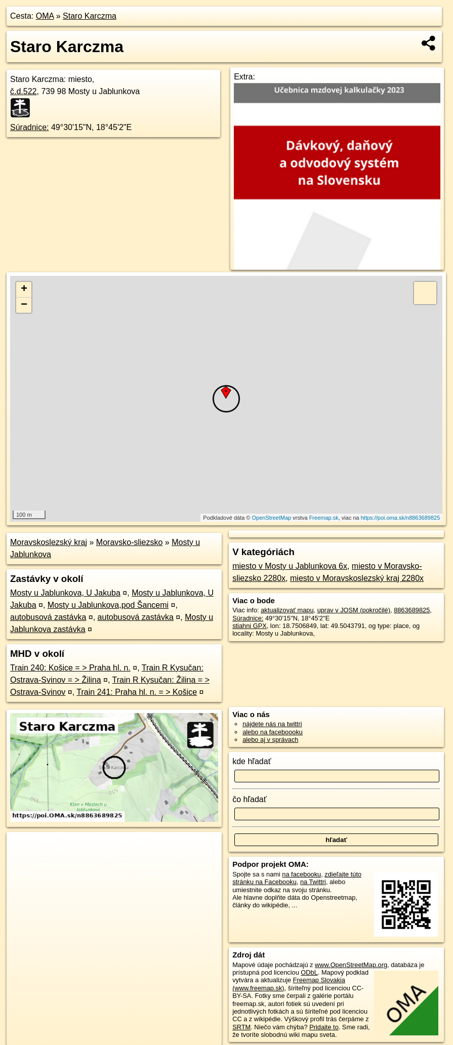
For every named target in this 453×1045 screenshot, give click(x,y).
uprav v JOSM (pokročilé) (353, 610)
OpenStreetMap (272, 518)
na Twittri (313, 882)
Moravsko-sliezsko (129, 542)
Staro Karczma (89, 16)
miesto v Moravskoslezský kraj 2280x (357, 578)
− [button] (24, 305)
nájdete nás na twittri (272, 724)
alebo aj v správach (270, 739)
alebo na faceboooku (272, 732)
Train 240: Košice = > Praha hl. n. (70, 667)
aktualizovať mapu (287, 610)
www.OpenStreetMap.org (351, 965)
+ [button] (24, 289)
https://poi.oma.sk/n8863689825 (400, 518)
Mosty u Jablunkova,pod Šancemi (108, 605)
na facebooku (301, 874)
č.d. (23, 91)
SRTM (241, 1027)
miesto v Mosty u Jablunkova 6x (289, 566)
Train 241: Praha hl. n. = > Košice (136, 692)
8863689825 (412, 610)
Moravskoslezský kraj (48, 542)
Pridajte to (324, 1027)
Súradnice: (29, 127)
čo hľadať (249, 799)
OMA (45, 16)
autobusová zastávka (48, 617)
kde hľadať (251, 761)
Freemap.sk (324, 518)
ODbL (309, 972)
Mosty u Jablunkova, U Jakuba (65, 593)
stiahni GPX (249, 626)
